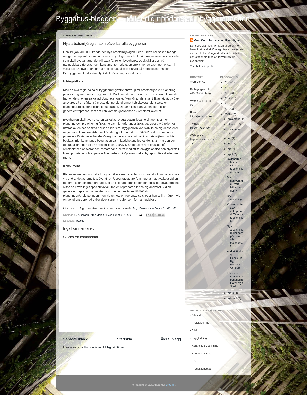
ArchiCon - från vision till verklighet (217, 40)
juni (230, 143)
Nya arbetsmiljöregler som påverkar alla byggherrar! (235, 236)
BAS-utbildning (234, 197)
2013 (227, 92)
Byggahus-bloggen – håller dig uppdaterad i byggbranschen (153, 19)
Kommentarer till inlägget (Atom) (104, 347)
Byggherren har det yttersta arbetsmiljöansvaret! (235, 165)
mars (231, 292)
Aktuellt (79, 220)
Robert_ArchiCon (200, 127)
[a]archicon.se (203, 116)
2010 (227, 108)
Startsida (124, 339)
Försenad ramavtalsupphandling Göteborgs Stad (235, 280)
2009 (227, 114)
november (234, 118)
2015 (227, 82)
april (231, 154)
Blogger (170, 384)
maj (230, 148)
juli (230, 138)
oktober (233, 124)
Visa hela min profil (201, 66)
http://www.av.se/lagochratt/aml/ (154, 208)
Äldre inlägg (171, 339)
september (234, 129)
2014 (227, 87)
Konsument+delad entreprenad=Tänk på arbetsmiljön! (235, 212)
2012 (227, 98)
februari (233, 298)
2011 (227, 103)
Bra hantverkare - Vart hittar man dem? (235, 184)
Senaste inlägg (75, 339)
